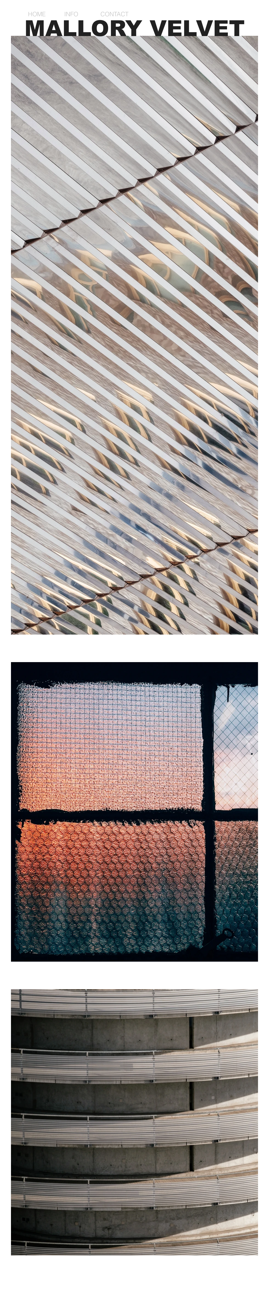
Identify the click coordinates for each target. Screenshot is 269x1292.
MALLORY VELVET (134, 28)
